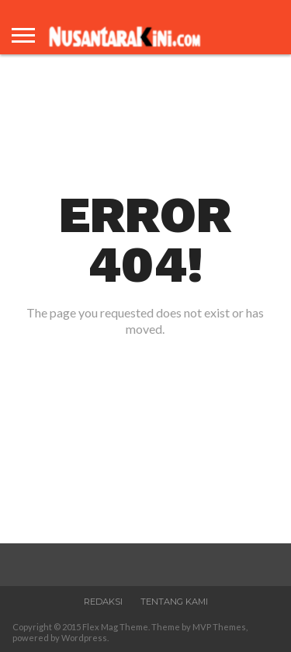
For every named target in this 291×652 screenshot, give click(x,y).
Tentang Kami (174, 601)
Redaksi (103, 601)
